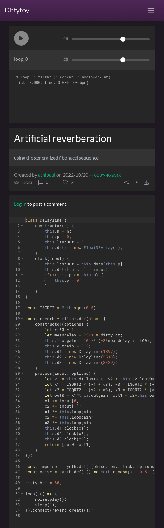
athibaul (46, 175)
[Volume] (111, 39)
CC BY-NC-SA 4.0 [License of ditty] (107, 175)
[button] (21, 38)
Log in (20, 204)
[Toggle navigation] (151, 10)
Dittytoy (17, 10)
